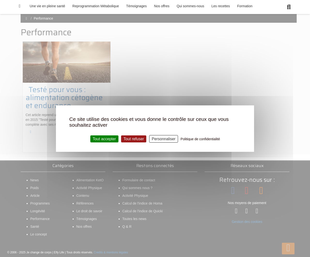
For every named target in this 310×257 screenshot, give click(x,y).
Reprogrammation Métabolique (95, 6)
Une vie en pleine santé (47, 6)
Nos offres (162, 6)
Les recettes (220, 6)
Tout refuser (134, 139)
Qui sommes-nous (190, 6)
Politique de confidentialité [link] (200, 139)
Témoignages (136, 6)
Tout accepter (104, 139)
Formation (244, 6)
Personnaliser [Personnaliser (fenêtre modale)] (164, 139)
